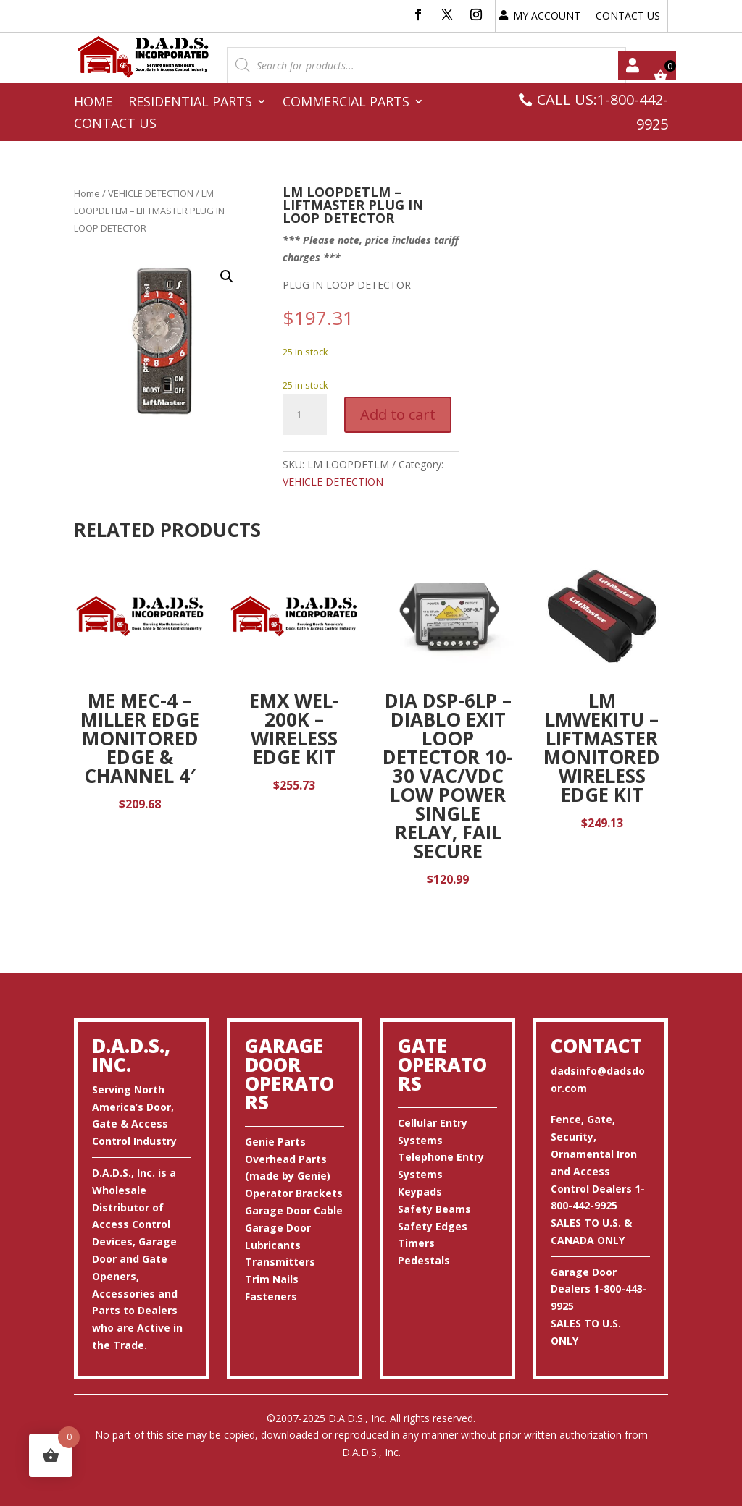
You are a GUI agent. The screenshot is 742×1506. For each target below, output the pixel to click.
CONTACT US (628, 15)
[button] (227, 276)
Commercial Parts (346, 103)
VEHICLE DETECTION (150, 193)
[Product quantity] (304, 414)
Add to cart (397, 414)
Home (93, 103)
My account (632, 65)
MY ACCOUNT (546, 15)
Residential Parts (190, 103)
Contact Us (115, 125)
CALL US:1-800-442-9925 (602, 112)
